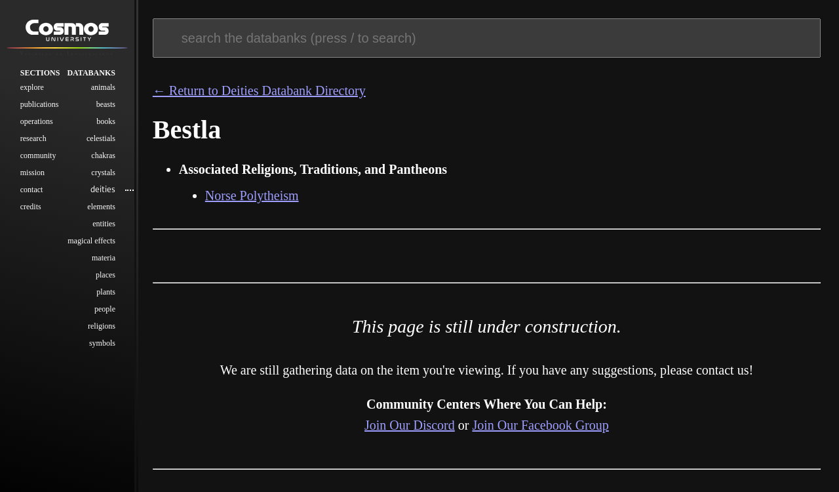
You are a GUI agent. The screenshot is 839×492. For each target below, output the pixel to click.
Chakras (103, 155)
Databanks (91, 72)
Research (33, 138)
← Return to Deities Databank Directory (259, 90)
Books (105, 121)
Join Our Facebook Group (540, 425)
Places (105, 274)
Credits (30, 206)
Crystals (103, 172)
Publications (39, 104)
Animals (103, 87)
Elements (101, 206)
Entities (103, 223)
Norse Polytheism (252, 195)
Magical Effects (91, 240)
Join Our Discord (409, 425)
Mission (32, 172)
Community (38, 155)
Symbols (102, 343)
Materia (103, 257)
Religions (101, 326)
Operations (36, 121)
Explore (32, 87)
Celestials (101, 138)
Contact (31, 189)
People (104, 309)
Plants (105, 292)
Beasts (105, 104)
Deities (102, 189)
